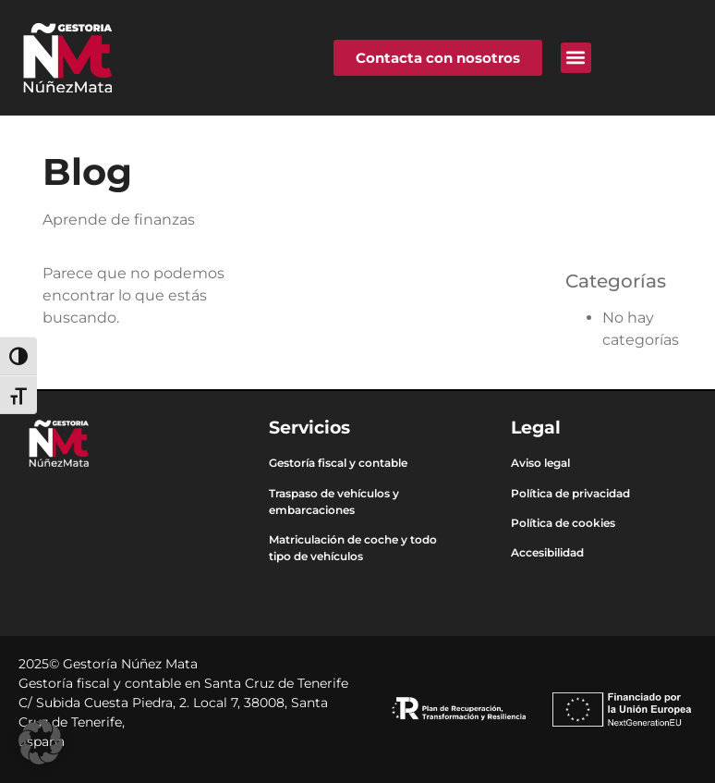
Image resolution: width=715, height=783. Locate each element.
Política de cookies (563, 523)
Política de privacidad (570, 493)
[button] (576, 58)
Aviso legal (540, 463)
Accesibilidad (547, 552)
